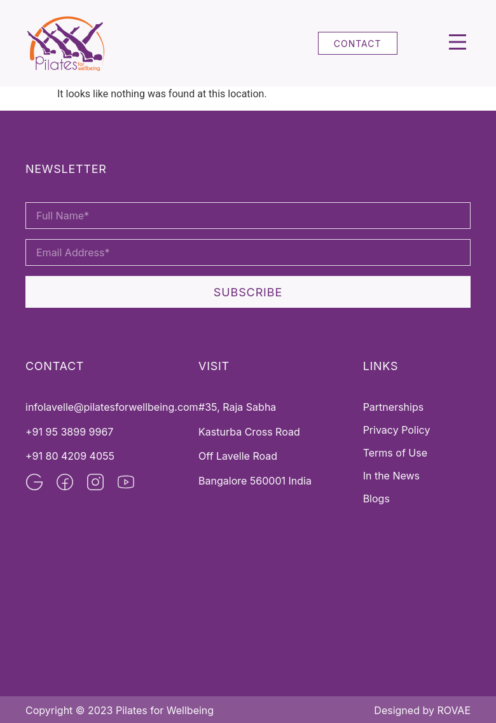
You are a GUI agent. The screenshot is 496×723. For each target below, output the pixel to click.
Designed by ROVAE (422, 710)
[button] (458, 43)
